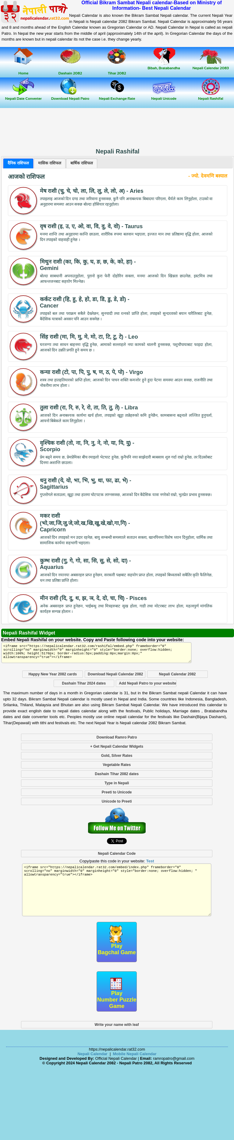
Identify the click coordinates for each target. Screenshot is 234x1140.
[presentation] (18, 163)
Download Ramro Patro (117, 737)
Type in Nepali (117, 783)
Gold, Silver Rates (117, 755)
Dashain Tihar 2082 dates (117, 774)
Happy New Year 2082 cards (53, 674)
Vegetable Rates (117, 765)
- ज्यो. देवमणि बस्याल (207, 175)
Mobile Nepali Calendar (135, 1054)
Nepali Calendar (92, 1054)
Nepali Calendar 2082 (177, 674)
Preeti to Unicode (117, 792)
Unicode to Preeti (117, 801)
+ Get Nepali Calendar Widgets (116, 746)
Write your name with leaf (117, 1025)
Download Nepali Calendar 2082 (115, 674)
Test (150, 861)
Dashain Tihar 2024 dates (84, 683)
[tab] (18, 163)
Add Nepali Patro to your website (147, 683)
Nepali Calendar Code (117, 853)
